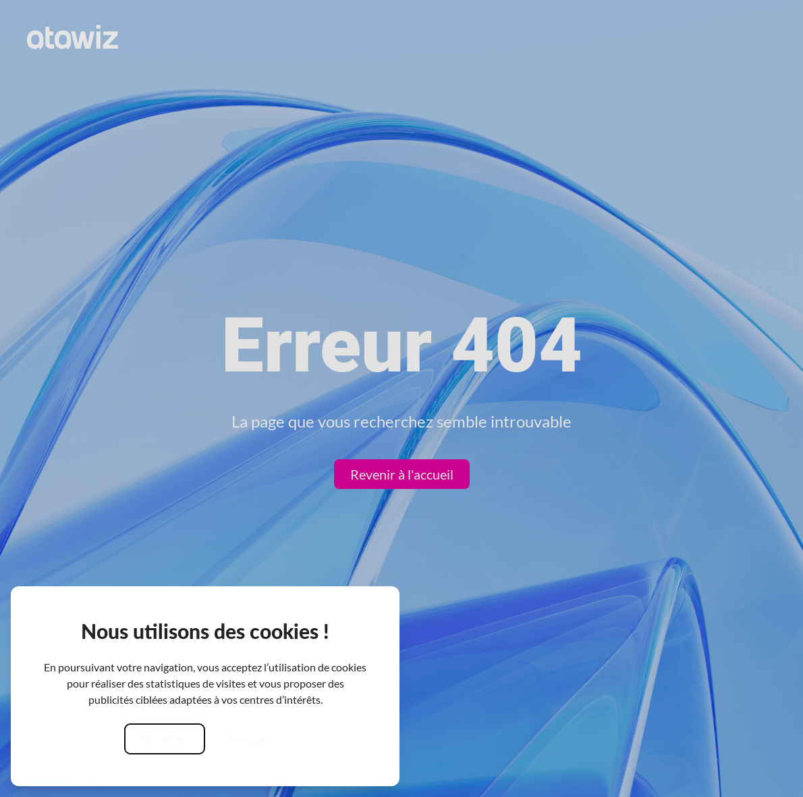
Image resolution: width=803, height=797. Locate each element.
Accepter (164, 738)
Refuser (249, 738)
